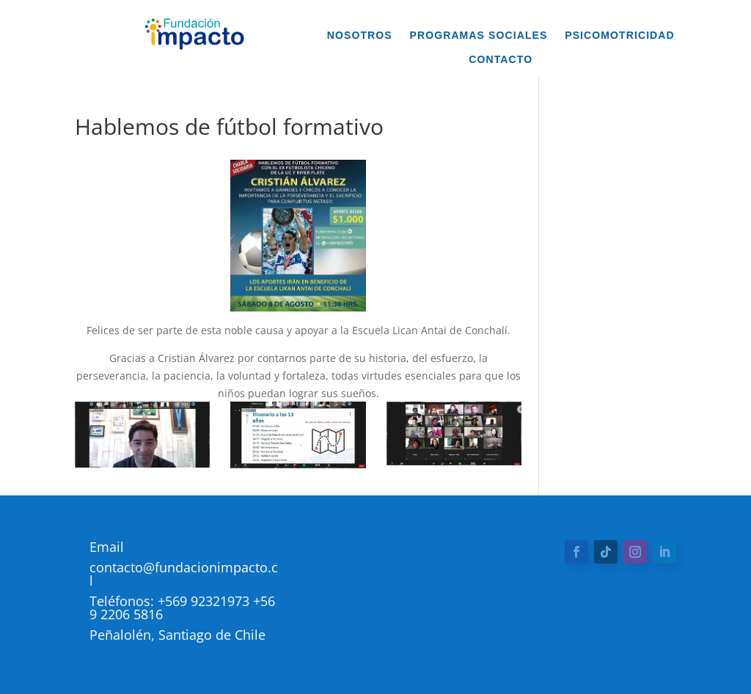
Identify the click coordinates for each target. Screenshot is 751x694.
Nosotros (359, 35)
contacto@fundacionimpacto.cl (183, 573)
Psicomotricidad (620, 35)
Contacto (500, 59)
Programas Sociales (478, 35)
